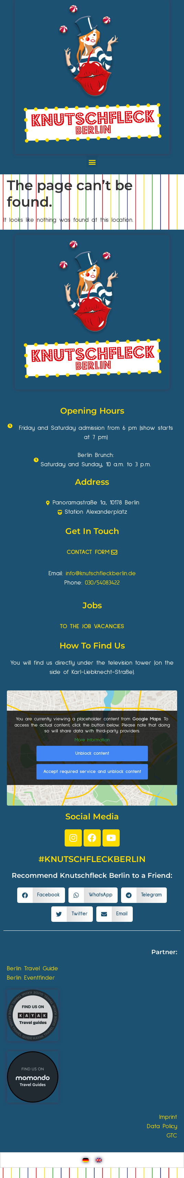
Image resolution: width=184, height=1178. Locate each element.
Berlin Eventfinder (31, 978)
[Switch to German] (85, 1160)
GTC (171, 1136)
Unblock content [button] (92, 753)
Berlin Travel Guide (32, 969)
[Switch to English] (98, 1160)
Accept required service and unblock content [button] (92, 772)
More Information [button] (92, 740)
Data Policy (162, 1126)
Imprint (168, 1117)
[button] (92, 161)
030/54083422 (102, 583)
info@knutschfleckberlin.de (101, 573)
